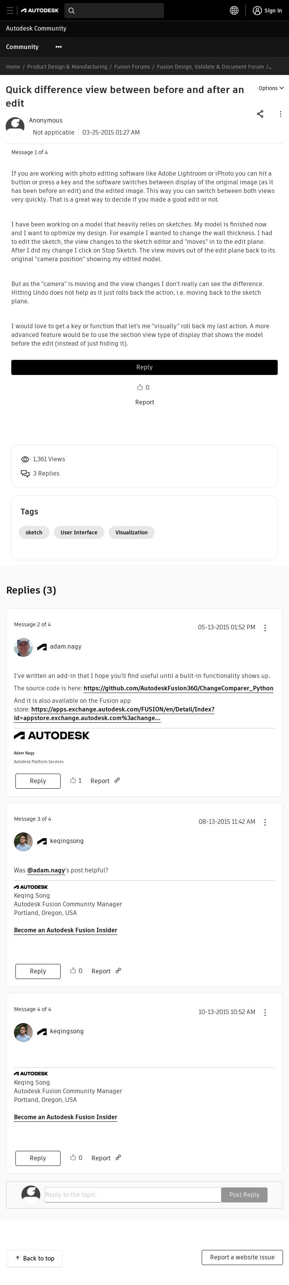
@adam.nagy (46, 870)
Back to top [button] (39, 1258)
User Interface (79, 532)
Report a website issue (242, 1257)
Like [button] (140, 387)
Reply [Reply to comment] (38, 781)
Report (144, 402)
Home (13, 66)
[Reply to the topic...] (133, 1194)
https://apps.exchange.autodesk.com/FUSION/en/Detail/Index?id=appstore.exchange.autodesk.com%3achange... (114, 713)
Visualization (132, 532)
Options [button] (268, 88)
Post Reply (244, 1194)
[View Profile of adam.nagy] (66, 646)
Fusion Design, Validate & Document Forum (210, 66)
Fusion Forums (132, 66)
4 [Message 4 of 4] (38, 1009)
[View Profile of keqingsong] (67, 841)
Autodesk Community (36, 28)
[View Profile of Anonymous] (45, 120)
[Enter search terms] (114, 10)
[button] (280, 113)
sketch (34, 532)
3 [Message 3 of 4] (38, 819)
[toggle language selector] (234, 10)
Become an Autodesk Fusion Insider (65, 930)
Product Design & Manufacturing (67, 66)
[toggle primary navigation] (14, 10)
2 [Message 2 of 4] (38, 624)
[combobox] (114, 10)
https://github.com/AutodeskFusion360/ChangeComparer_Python (179, 688)
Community (22, 47)
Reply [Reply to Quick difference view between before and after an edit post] (144, 367)
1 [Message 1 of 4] (36, 152)
